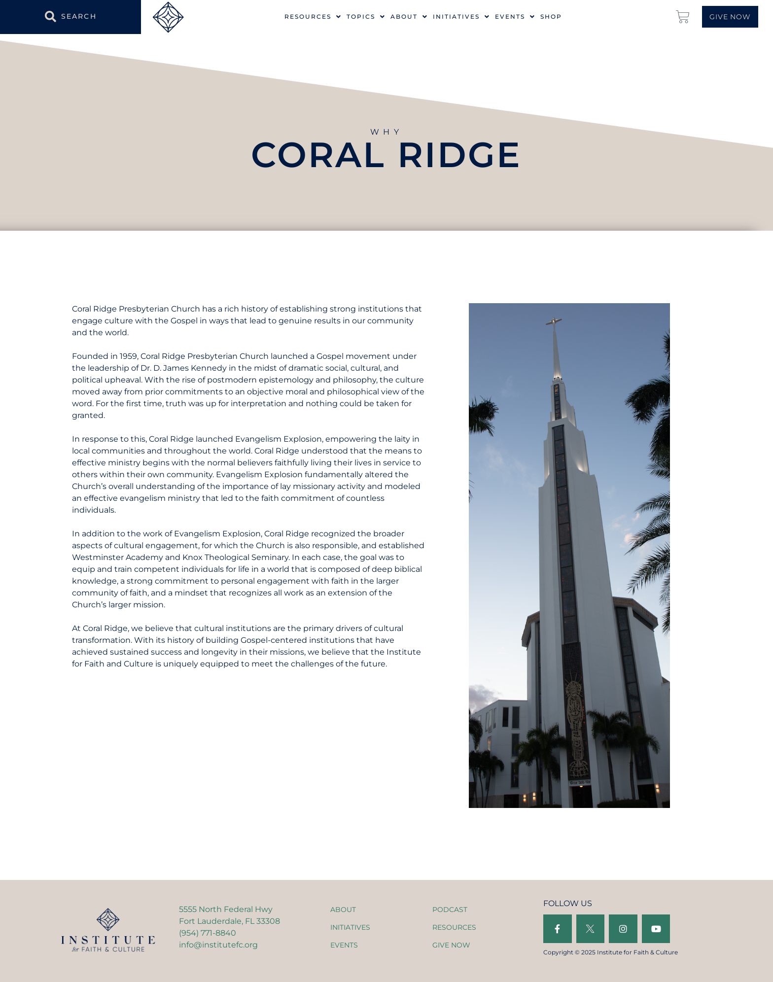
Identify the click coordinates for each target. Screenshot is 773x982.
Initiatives (461, 17)
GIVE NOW (451, 945)
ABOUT (343, 909)
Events (515, 17)
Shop (551, 17)
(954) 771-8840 (207, 933)
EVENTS (344, 945)
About (409, 17)
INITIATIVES (350, 927)
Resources (313, 17)
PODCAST (449, 909)
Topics (366, 17)
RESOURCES (454, 927)
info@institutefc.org (218, 944)
